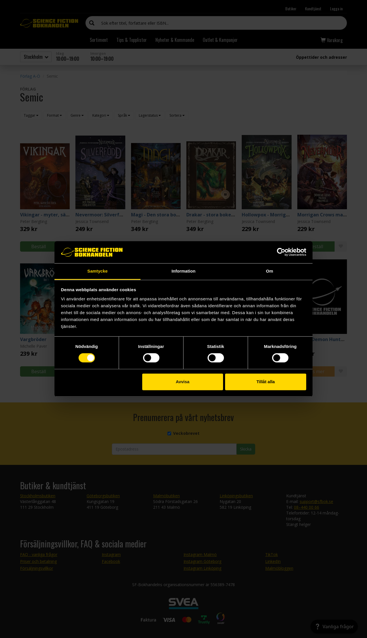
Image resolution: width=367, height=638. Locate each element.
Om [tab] (269, 271)
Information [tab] (183, 271)
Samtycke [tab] (97, 271)
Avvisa (183, 381)
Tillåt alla (265, 381)
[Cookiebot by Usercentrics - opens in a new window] (281, 252)
